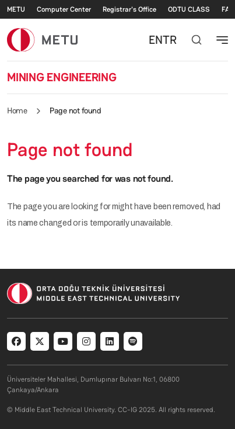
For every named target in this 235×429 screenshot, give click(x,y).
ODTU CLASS (189, 9)
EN (156, 39)
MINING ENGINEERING (62, 77)
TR (170, 39)
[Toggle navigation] (222, 39)
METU (16, 9)
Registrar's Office (129, 9)
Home (17, 110)
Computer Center (64, 9)
